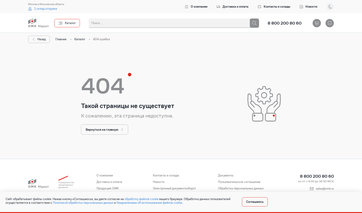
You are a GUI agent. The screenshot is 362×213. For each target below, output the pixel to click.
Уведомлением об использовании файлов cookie (149, 203)
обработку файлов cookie (141, 199)
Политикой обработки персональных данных (83, 203)
